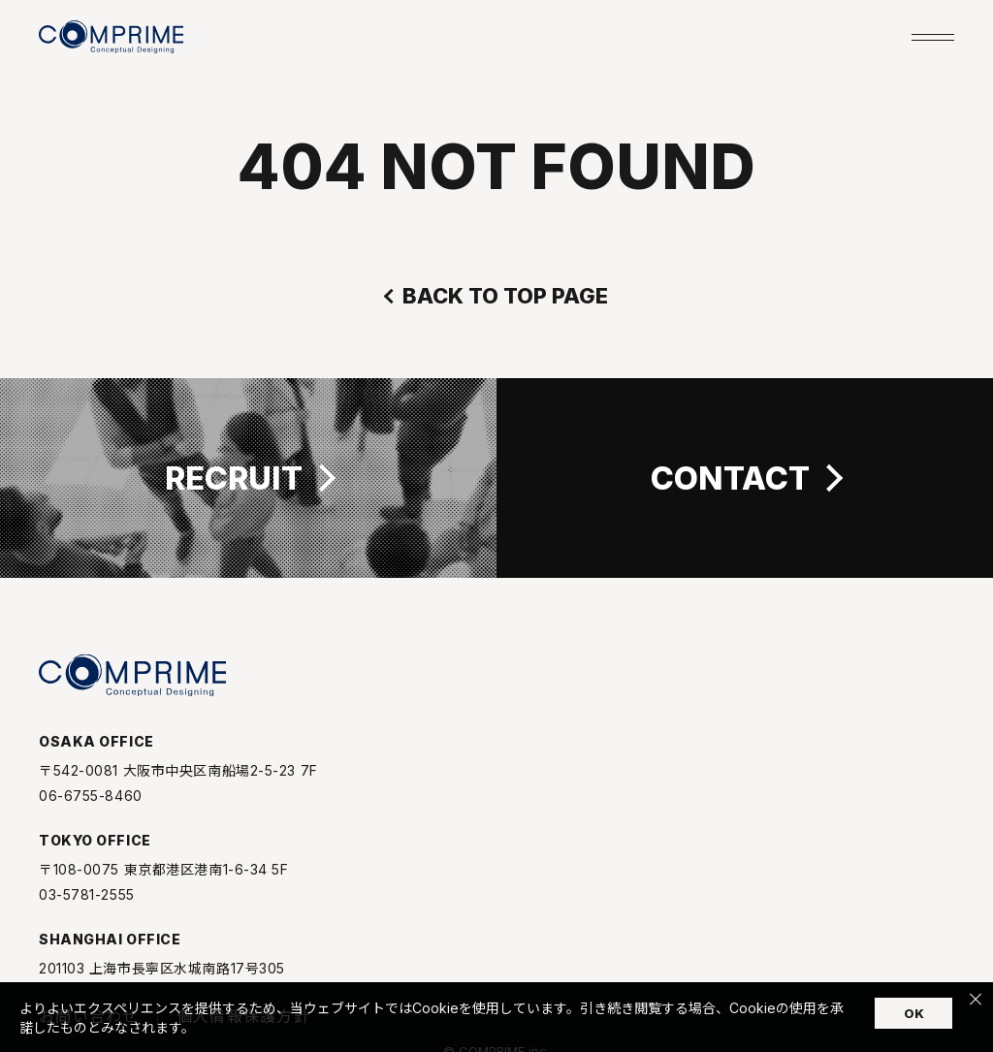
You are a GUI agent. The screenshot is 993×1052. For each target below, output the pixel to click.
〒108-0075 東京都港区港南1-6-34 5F (164, 880)
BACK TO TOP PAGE (505, 295)
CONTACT (730, 478)
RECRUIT (234, 478)
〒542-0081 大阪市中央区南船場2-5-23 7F (178, 781)
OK (914, 1013)
